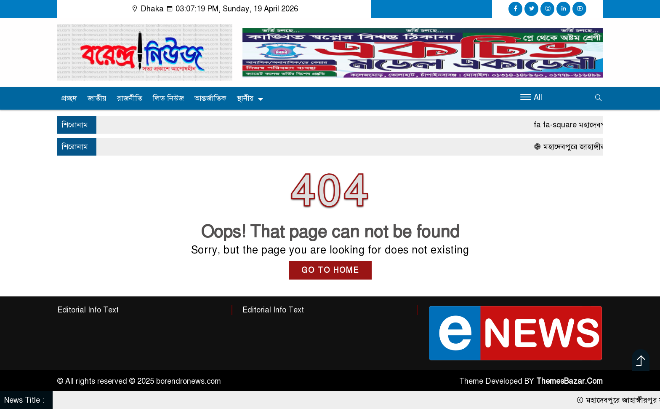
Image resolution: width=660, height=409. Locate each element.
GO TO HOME (330, 270)
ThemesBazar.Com (569, 381)
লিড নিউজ (168, 98)
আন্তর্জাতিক (210, 98)
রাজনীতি (129, 98)
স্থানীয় (245, 98)
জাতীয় (97, 98)
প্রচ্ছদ (69, 98)
